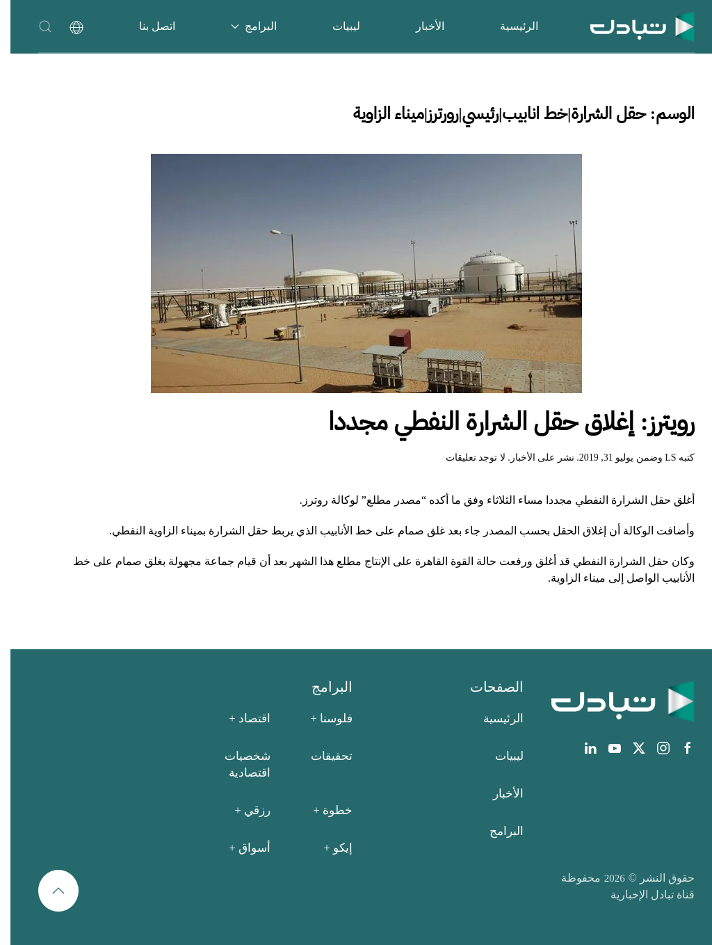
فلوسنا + (321, 718)
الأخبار (419, 26)
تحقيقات (321, 756)
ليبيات (336, 26)
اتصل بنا (147, 26)
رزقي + (242, 810)
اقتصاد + (239, 718)
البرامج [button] (243, 26)
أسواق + (239, 848)
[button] (35, 26)
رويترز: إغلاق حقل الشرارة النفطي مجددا (501, 422)
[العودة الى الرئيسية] (632, 26)
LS (659, 457)
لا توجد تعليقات (465, 457)
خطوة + (322, 810)
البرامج (496, 831)
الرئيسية (509, 26)
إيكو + (327, 848)
